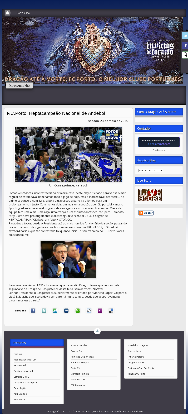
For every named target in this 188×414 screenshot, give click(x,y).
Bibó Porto (19, 399)
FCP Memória (78, 385)
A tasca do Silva (79, 345)
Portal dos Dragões (138, 345)
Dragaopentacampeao (26, 382)
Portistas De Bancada (82, 356)
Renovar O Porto (137, 373)
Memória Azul (78, 379)
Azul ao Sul (76, 351)
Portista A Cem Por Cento (141, 368)
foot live (18, 353)
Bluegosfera (134, 351)
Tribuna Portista (136, 356)
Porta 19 (75, 368)
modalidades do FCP (25, 359)
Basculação (20, 388)
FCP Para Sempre (80, 362)
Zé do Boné (20, 365)
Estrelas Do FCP (22, 376)
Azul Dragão (20, 393)
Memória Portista (80, 373)
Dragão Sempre (136, 362)
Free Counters (159, 150)
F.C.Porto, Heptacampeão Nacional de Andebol (56, 113)
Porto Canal (23, 13)
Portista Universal (23, 371)
